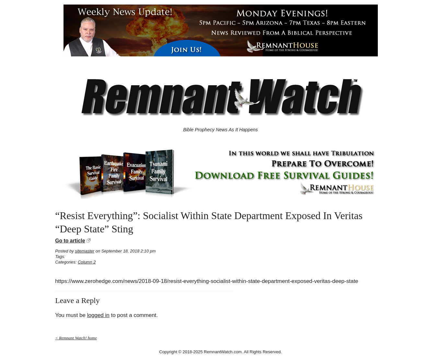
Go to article (70, 240)
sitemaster (84, 251)
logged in (98, 315)
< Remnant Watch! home (76, 337)
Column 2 (87, 262)
